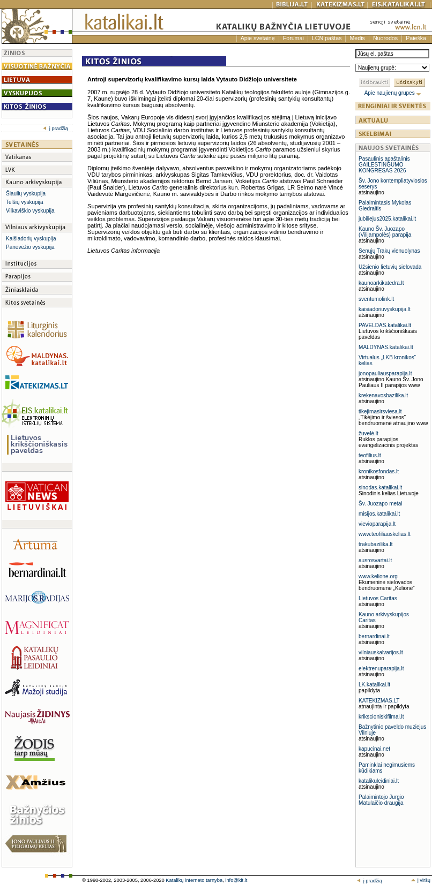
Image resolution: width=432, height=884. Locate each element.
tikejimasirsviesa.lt (380, 411)
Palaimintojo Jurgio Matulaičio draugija (381, 800)
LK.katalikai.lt (374, 684)
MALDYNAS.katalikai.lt (386, 347)
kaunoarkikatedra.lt (381, 283)
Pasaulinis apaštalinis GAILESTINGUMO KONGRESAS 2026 (384, 164)
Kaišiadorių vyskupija (31, 238)
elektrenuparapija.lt (381, 668)
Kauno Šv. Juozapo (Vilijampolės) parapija (385, 232)
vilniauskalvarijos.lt (381, 652)
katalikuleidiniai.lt (379, 781)
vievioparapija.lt (377, 524)
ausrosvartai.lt (375, 560)
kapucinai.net (374, 749)
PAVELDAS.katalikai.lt (385, 325)
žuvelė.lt (368, 433)
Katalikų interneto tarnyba (194, 880)
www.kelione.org (378, 576)
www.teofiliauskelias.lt (385, 534)
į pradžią (55, 128)
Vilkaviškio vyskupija (30, 211)
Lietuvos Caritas (378, 598)
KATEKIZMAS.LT (379, 701)
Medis (356, 38)
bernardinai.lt (374, 636)
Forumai (293, 38)
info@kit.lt (236, 880)
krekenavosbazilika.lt (383, 395)
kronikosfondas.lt (379, 471)
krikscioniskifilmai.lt (381, 717)
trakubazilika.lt (375, 544)
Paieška (416, 38)
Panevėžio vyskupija (30, 247)
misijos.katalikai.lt (379, 514)
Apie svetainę (258, 38)
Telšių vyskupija (24, 202)
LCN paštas (327, 38)
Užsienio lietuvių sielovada (390, 267)
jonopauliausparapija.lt (385, 373)
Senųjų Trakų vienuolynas (389, 251)
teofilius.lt (370, 455)
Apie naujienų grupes (393, 93)
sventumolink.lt (376, 299)
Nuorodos (385, 38)
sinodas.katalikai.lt (380, 487)
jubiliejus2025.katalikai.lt (387, 219)
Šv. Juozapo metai (381, 504)
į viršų (420, 880)
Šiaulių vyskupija (26, 194)
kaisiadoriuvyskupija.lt (385, 309)
